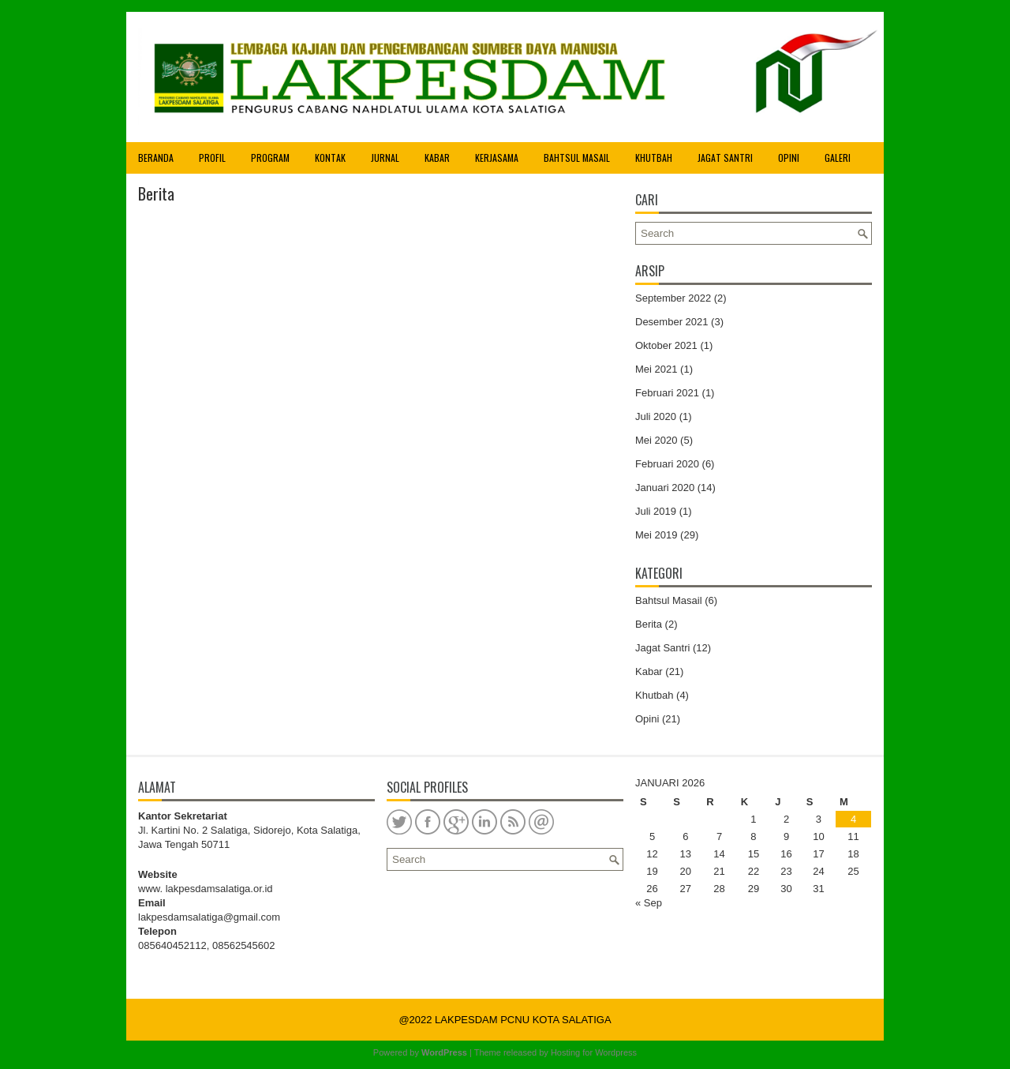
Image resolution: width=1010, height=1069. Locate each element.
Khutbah (653, 157)
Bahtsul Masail (577, 157)
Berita (648, 624)
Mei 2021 (656, 369)
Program (270, 157)
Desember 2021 (672, 322)
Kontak (330, 157)
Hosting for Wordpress (594, 1052)
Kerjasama (496, 157)
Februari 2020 (667, 464)
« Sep (648, 903)
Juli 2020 (655, 416)
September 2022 (673, 298)
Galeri (838, 157)
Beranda (156, 157)
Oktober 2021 (666, 345)
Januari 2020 (664, 487)
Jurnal (385, 157)
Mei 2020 (656, 440)
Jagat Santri (725, 157)
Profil (212, 157)
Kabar (437, 157)
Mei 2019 (656, 535)
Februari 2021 (667, 393)
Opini (788, 157)
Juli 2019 (655, 511)
